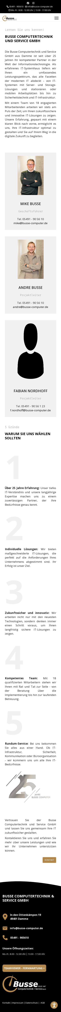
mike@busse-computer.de (30, 223)
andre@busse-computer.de (30, 307)
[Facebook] (28, 3)
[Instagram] (33, 3)
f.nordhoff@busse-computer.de (30, 410)
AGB (43, 1002)
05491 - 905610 (16, 6)
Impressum (17, 1002)
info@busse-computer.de (40, 6)
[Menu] (56, 18)
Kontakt (49, 859)
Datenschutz (31, 1002)
